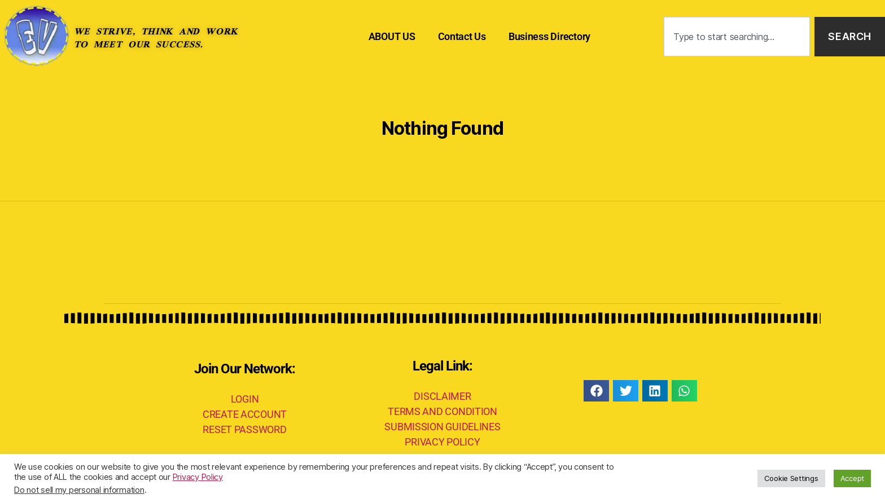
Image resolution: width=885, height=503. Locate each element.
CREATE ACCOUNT (245, 414)
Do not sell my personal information (79, 490)
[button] (596, 390)
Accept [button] (852, 478)
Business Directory (549, 36)
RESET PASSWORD (244, 429)
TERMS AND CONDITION (442, 411)
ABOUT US (392, 36)
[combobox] (737, 37)
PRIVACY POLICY (442, 442)
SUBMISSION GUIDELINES (442, 427)
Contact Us (462, 36)
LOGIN (245, 399)
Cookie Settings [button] (791, 478)
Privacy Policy (198, 477)
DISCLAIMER (442, 396)
